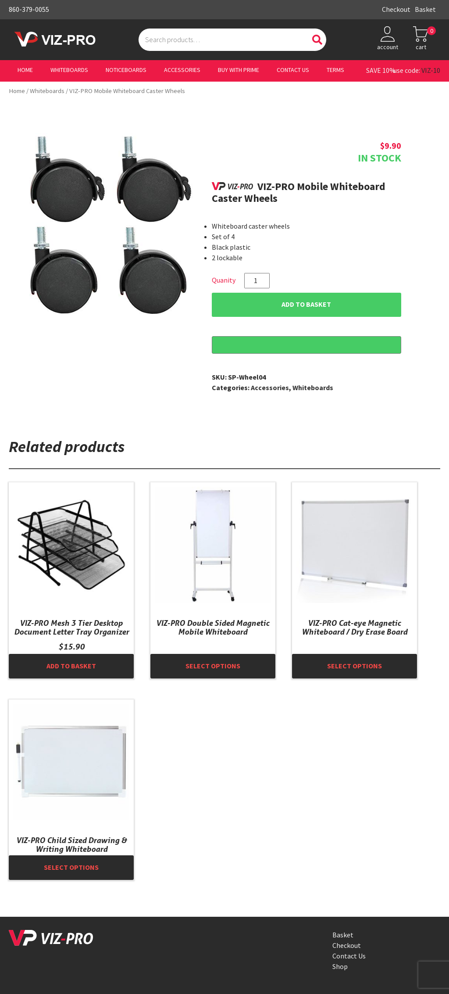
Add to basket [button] (71, 666)
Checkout (396, 9)
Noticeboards (126, 70)
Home (25, 70)
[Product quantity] (257, 280)
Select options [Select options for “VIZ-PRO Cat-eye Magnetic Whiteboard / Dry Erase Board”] (354, 666)
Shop (340, 966)
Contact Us (293, 70)
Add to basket (306, 304)
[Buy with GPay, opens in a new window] (306, 345)
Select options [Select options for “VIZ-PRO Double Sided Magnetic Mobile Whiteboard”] (212, 666)
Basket (425, 9)
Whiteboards (69, 70)
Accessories (182, 70)
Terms (335, 70)
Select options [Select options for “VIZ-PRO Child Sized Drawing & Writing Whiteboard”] (71, 867)
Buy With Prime (238, 70)
